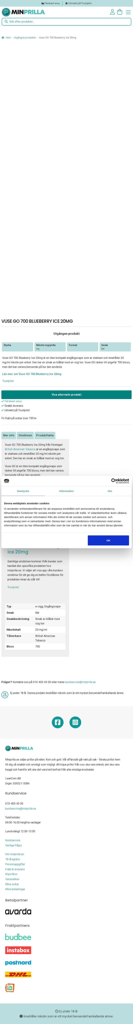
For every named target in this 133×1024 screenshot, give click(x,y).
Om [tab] (110, 490)
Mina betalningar (15, 889)
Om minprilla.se (14, 854)
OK (108, 540)
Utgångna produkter (25, 37)
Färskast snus (52, 3)
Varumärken (12, 879)
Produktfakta (45, 435)
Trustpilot (8, 381)
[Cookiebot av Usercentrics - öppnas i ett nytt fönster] (114, 480)
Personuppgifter (15, 864)
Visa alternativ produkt (66, 394)
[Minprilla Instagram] (75, 723)
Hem (8, 37)
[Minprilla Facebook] (57, 723)
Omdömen (25, 435)
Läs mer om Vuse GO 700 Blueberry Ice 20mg (31, 374)
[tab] (8, 435)
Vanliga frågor (13, 845)
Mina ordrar (12, 884)
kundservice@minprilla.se (80, 682)
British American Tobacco (20, 449)
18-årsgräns (12, 859)
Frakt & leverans (15, 869)
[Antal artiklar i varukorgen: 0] (120, 12)
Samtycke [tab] (23, 490)
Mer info (8, 435)
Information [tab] (66, 490)
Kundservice (12, 840)
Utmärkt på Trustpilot (80, 3)
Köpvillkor (11, 874)
